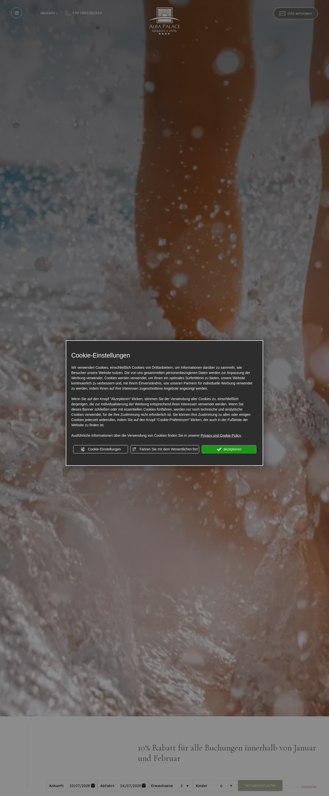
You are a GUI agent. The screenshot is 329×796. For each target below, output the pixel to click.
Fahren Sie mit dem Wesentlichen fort (165, 449)
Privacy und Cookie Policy (221, 435)
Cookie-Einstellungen (101, 449)
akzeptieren (229, 449)
